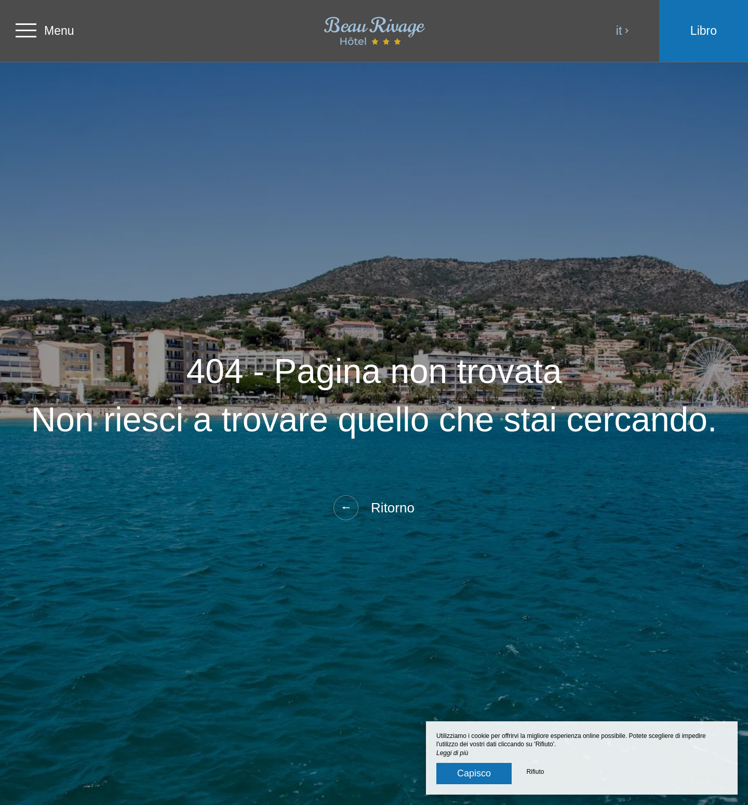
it (623, 30)
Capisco (474, 773)
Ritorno (374, 507)
